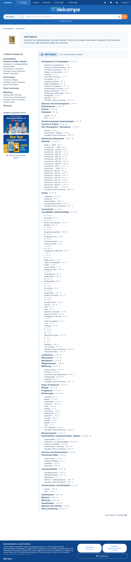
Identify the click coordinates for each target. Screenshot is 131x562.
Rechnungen (9, 77)
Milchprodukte (49, 281)
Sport (46, 309)
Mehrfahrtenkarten (51, 475)
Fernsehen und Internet (53, 70)
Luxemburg (48, 411)
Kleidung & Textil (50, 269)
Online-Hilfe (75, 536)
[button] (119, 16)
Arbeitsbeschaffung (51, 461)
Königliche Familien (51, 81)
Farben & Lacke (50, 244)
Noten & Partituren (50, 385)
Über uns (6, 536)
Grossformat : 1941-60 (52, 154)
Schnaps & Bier (50, 302)
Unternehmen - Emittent (53, 133)
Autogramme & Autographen (55, 61)
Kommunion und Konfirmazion (14, 97)
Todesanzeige (8, 95)
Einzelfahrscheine (50, 472)
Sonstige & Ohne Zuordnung (14, 71)
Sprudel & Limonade (51, 312)
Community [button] (58, 2)
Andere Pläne (49, 458)
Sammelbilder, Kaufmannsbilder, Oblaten (61, 436)
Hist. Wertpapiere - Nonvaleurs (56, 127)
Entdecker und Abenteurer (54, 65)
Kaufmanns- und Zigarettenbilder (15, 64)
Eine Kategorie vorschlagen (115, 515)
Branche (47, 130)
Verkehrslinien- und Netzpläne (55, 485)
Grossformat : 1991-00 (52, 164)
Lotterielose (47, 355)
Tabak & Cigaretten (51, 321)
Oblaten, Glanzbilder (11, 73)
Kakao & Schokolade (52, 262)
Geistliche (48, 74)
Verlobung (48, 379)
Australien (48, 397)
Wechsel (45, 497)
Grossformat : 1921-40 (52, 152)
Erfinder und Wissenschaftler (55, 67)
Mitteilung (7, 92)
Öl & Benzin (48, 288)
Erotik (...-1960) (50, 145)
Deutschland (13, 84)
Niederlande (48, 413)
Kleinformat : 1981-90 (52, 182)
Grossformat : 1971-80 (52, 159)
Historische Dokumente (52, 138)
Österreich (48, 416)
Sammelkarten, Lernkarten (13, 69)
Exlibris (45, 109)
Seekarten (48, 199)
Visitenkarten (47, 495)
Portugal (47, 418)
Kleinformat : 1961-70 (52, 178)
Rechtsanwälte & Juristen (53, 88)
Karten (44, 193)
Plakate (44, 388)
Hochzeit (18, 95)
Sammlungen (47, 503)
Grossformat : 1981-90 (52, 161)
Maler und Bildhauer (51, 84)
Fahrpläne (46, 112)
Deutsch (125, 2)
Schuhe (47, 305)
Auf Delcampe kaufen (79, 539)
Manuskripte (47, 358)
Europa (47, 115)
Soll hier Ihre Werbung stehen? (16, 156)
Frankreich (7, 80)
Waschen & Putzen (51, 335)
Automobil (48, 218)
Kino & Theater (49, 267)
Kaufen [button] (35, 2)
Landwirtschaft (49, 274)
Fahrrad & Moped (50, 241)
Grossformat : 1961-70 (52, 157)
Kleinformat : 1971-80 (52, 180)
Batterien (47, 225)
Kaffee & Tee (49, 260)
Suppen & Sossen (51, 314)
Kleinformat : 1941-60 (52, 175)
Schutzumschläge (50, 352)
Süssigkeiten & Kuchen (52, 316)
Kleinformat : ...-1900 (52, 168)
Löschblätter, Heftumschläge (55, 212)
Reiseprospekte (48, 433)
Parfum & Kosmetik (51, 295)
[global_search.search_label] (73, 16)
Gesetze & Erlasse (50, 124)
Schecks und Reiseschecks (54, 452)
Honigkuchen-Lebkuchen (53, 251)
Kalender (45, 141)
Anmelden (8, 2)
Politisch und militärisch (53, 86)
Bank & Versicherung (52, 223)
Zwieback (47, 344)
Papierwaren (49, 293)
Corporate (8, 539)
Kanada (47, 408)
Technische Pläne (49, 455)
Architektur (48, 463)
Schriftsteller (48, 95)
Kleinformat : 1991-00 (52, 185)
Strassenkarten (50, 201)
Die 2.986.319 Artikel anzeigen (72, 54)
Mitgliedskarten (48, 363)
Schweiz (47, 420)
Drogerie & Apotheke (52, 232)
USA (46, 425)
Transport (47, 326)
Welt (46, 118)
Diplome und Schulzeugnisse (55, 104)
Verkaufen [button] (46, 2)
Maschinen (48, 466)
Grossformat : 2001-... (52, 166)
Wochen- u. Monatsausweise (55, 479)
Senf (46, 307)
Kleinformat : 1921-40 (52, 173)
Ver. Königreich (50, 427)
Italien (5, 84)
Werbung (7, 106)
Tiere (46, 323)
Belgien (15, 80)
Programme (47, 390)
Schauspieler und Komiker (54, 93)
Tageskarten (48, 477)
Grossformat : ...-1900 (52, 147)
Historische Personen (52, 77)
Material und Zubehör (51, 506)
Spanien (47, 423)
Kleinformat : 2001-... (52, 187)
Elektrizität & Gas (50, 237)
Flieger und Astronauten (53, 72)
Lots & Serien (49, 347)
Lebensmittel (49, 276)
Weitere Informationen (38, 559)
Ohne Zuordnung (11, 88)
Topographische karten (52, 203)
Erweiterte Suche (65, 21)
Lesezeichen (47, 209)
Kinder (46, 265)
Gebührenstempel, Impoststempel (57, 121)
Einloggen (23, 2)
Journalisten (48, 79)
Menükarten (47, 360)
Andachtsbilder (8, 66)
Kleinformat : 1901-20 (52, 171)
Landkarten (48, 196)
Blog (40, 536)
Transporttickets (49, 469)
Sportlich (47, 98)
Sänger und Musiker (51, 91)
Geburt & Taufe (9, 102)
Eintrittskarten (48, 106)
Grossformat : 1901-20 (52, 150)
